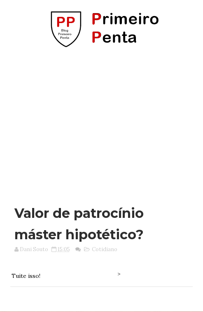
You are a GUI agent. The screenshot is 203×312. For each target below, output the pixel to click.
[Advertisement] (103, 122)
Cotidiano (104, 249)
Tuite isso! (26, 276)
